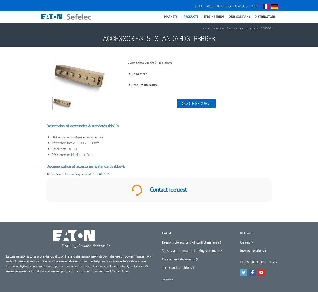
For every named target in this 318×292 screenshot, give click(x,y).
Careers (245, 242)
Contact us (241, 6)
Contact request (159, 190)
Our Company (246, 233)
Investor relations (252, 250)
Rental (198, 6)
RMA (209, 6)
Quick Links (167, 233)
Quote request (196, 103)
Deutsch (274, 6)
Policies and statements (178, 259)
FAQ (255, 6)
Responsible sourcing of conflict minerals (190, 242)
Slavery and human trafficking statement (190, 250)
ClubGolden (167, 279)
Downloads (224, 6)
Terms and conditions (177, 267)
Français (266, 6)
